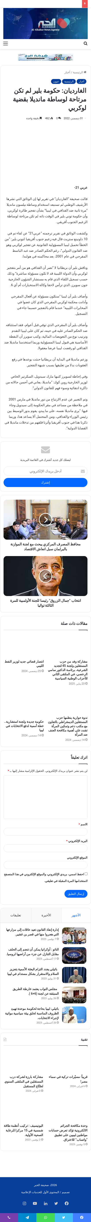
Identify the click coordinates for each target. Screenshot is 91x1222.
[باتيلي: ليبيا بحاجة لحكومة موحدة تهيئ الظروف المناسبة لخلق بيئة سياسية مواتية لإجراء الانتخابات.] (74, 1014)
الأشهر (76, 915)
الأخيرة (46, 915)
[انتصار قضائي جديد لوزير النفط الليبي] (24, 646)
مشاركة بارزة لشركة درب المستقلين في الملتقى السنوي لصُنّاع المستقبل (23, 1081)
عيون (56, 81)
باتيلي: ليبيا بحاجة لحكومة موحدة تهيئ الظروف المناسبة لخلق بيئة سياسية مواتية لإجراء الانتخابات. (32, 1013)
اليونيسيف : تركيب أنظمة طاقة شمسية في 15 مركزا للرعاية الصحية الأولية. (23, 1130)
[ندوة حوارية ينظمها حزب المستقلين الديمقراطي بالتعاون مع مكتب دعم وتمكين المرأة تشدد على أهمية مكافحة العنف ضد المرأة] (67, 702)
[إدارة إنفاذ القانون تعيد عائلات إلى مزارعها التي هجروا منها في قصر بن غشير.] (74, 935)
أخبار (67, 72)
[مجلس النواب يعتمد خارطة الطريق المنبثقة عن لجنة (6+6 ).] (74, 995)
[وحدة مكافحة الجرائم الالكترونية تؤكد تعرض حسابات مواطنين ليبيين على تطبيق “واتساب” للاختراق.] (67, 1110)
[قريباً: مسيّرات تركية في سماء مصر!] (67, 1061)
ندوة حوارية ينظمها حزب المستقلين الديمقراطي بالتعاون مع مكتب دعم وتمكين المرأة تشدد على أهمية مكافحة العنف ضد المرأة (67, 726)
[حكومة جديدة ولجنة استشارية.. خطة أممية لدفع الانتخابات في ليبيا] (24, 704)
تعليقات (15, 915)
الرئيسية (79, 72)
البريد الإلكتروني (76, 841)
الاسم (83, 824)
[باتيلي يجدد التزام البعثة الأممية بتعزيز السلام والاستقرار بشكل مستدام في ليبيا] (74, 975)
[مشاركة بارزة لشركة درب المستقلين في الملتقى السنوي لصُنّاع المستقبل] (23, 1061)
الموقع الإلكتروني (77, 857)
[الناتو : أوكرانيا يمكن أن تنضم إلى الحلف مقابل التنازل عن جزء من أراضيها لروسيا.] (74, 955)
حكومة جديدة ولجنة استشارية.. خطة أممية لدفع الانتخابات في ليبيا (24, 726)
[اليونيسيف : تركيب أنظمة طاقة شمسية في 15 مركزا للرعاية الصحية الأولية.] (23, 1110)
